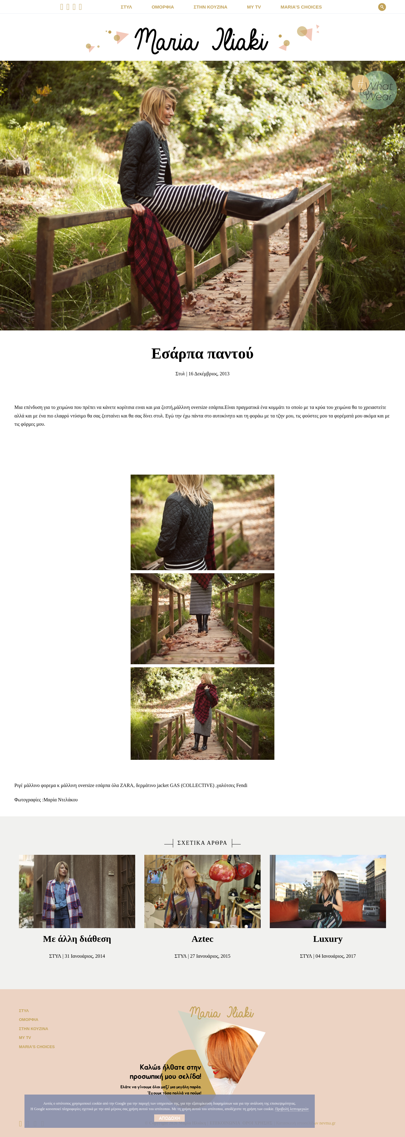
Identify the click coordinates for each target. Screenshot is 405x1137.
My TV (24, 1037)
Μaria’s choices (295, 7)
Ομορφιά (27, 1019)
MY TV (252, 7)
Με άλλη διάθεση (77, 938)
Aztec (202, 938)
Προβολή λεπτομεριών (174, 1108)
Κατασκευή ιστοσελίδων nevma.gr (315, 1123)
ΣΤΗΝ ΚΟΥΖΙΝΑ (212, 7)
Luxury (327, 938)
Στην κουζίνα (32, 1028)
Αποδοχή (167, 1118)
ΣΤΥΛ (134, 7)
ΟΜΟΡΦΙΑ (168, 7)
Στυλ (176, 373)
